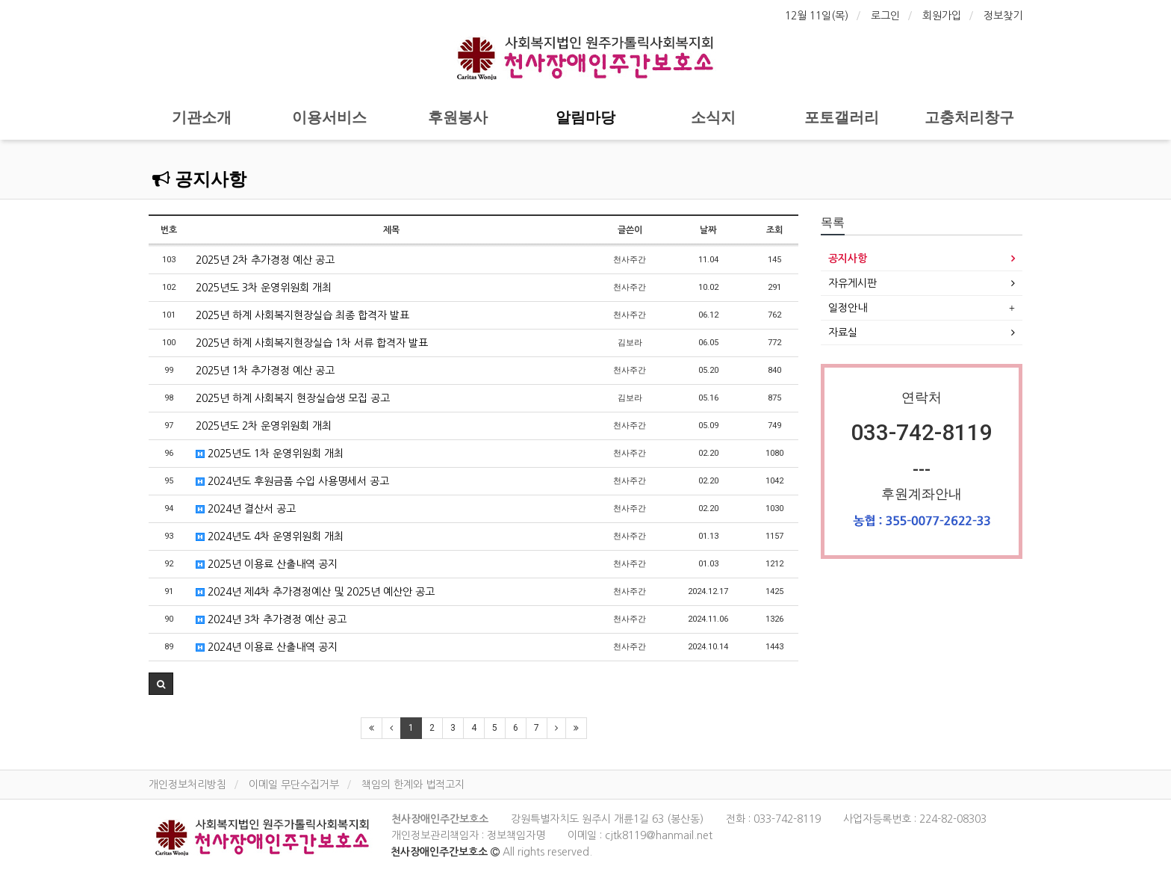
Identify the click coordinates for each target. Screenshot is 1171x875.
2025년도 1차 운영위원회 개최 (270, 453)
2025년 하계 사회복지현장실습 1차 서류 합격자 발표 (312, 343)
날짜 (708, 230)
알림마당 (585, 117)
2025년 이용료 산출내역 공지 (267, 564)
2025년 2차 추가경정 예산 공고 (265, 260)
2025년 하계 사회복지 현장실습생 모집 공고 (293, 398)
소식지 (713, 117)
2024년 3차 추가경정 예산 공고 (271, 619)
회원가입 (941, 15)
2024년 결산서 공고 (246, 509)
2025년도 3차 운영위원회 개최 (264, 287)
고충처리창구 (969, 117)
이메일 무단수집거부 (294, 784)
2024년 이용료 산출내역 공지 (267, 647)
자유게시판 (852, 283)
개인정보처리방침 (187, 784)
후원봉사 (458, 117)
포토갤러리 (841, 117)
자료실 (842, 332)
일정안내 (847, 308)
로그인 (885, 15)
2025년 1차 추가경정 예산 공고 (265, 370)
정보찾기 (1003, 15)
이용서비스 (329, 117)
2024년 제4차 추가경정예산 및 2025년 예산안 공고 (315, 592)
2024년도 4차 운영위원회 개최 (270, 536)
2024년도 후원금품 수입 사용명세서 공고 (292, 481)
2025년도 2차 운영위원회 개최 (264, 426)
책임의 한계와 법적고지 (413, 784)
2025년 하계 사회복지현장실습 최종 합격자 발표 (302, 315)
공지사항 (199, 179)
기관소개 (202, 117)
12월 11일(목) (816, 15)
